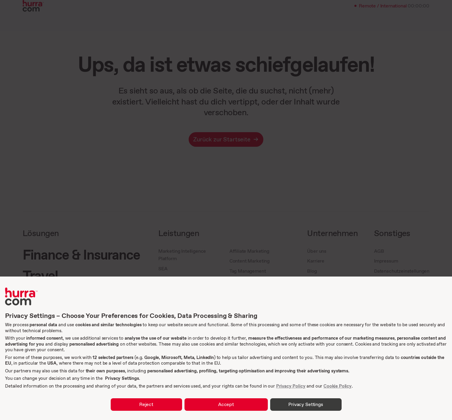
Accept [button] (226, 404)
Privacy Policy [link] (291, 386)
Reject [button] (146, 404)
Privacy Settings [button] (305, 404)
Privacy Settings (122, 378)
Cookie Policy (337, 386)
